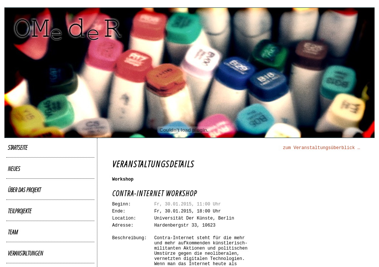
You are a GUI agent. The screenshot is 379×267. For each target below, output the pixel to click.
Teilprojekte (19, 211)
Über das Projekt (24, 190)
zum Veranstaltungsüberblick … (321, 148)
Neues (14, 168)
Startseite (17, 147)
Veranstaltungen (25, 253)
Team (13, 232)
